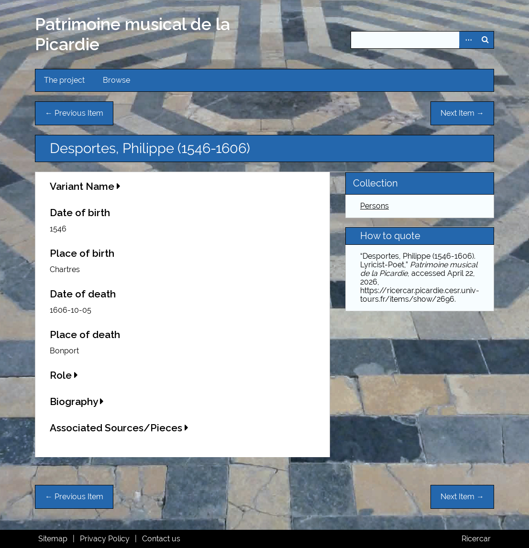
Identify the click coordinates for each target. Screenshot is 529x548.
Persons (374, 205)
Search (485, 40)
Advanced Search (467, 40)
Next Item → (462, 113)
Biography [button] (77, 401)
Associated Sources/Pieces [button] (119, 428)
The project (64, 80)
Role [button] (64, 375)
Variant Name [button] (85, 186)
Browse (116, 80)
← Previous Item (74, 113)
